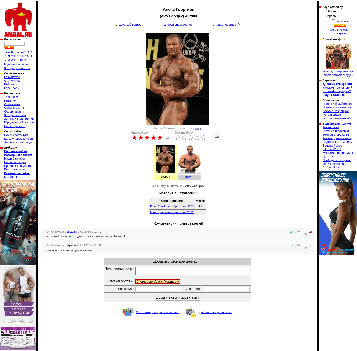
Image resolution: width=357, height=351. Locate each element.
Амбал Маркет (332, 167)
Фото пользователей (337, 118)
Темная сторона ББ (336, 134)
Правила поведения (18, 166)
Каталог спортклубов (18, 138)
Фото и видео (332, 114)
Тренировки (12, 97)
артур (198, 128)
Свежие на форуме (336, 111)
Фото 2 (189, 177)
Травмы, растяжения (337, 138)
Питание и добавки (336, 131)
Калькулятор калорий (337, 87)
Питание (10, 100)
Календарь (11, 88)
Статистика (12, 80)
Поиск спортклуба (16, 135)
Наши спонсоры (15, 162)
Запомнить (342, 21)
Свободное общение (337, 160)
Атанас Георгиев (224, 24)
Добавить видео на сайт (215, 313)
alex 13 (72, 231)
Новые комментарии (337, 107)
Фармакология (14, 108)
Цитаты (328, 156)
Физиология (12, 104)
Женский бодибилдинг (19, 118)
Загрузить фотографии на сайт (157, 313)
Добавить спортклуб (18, 142)
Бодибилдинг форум (337, 123)
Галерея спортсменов (177, 24)
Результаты (12, 77)
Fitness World (332, 149)
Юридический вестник (19, 122)
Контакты (10, 176)
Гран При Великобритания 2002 (172, 206)
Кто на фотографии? (337, 91)
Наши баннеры (14, 158)
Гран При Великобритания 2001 (172, 212)
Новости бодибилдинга (338, 103)
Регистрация (340, 33)
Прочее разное (14, 126)
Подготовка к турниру (337, 142)
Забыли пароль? (339, 30)
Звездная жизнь (15, 115)
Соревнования (14, 111)
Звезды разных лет (17, 68)
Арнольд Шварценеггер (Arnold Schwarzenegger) (337, 60)
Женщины (25, 64)
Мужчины (10, 64)
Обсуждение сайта (335, 163)
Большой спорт (333, 145)
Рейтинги (10, 84)
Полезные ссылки (16, 169)
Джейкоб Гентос (130, 24)
